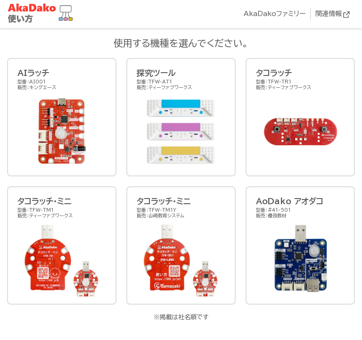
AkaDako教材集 (42, 13)
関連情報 (328, 13)
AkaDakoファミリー (274, 13)
